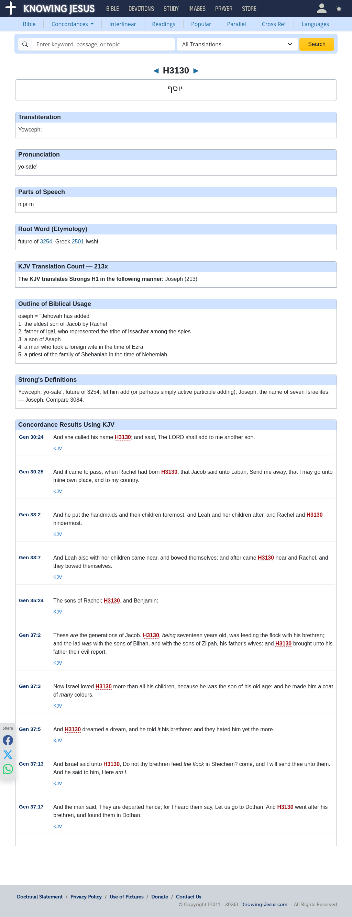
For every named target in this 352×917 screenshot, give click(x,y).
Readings (163, 24)
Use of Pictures (126, 896)
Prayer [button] (224, 9)
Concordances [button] (70, 24)
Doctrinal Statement (40, 896)
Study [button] (171, 9)
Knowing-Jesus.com (264, 904)
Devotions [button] (141, 9)
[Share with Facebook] (8, 740)
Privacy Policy (86, 896)
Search (317, 44)
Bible (29, 24)
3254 (46, 241)
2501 (78, 241)
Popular (201, 24)
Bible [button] (113, 9)
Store (249, 9)
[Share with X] (7, 754)
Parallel (236, 24)
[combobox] (237, 44)
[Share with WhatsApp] (8, 769)
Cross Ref (274, 24)
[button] (321, 8)
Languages (315, 24)
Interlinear (122, 24)
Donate (159, 896)
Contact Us (188, 896)
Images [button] (197, 9)
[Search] (103, 44)
